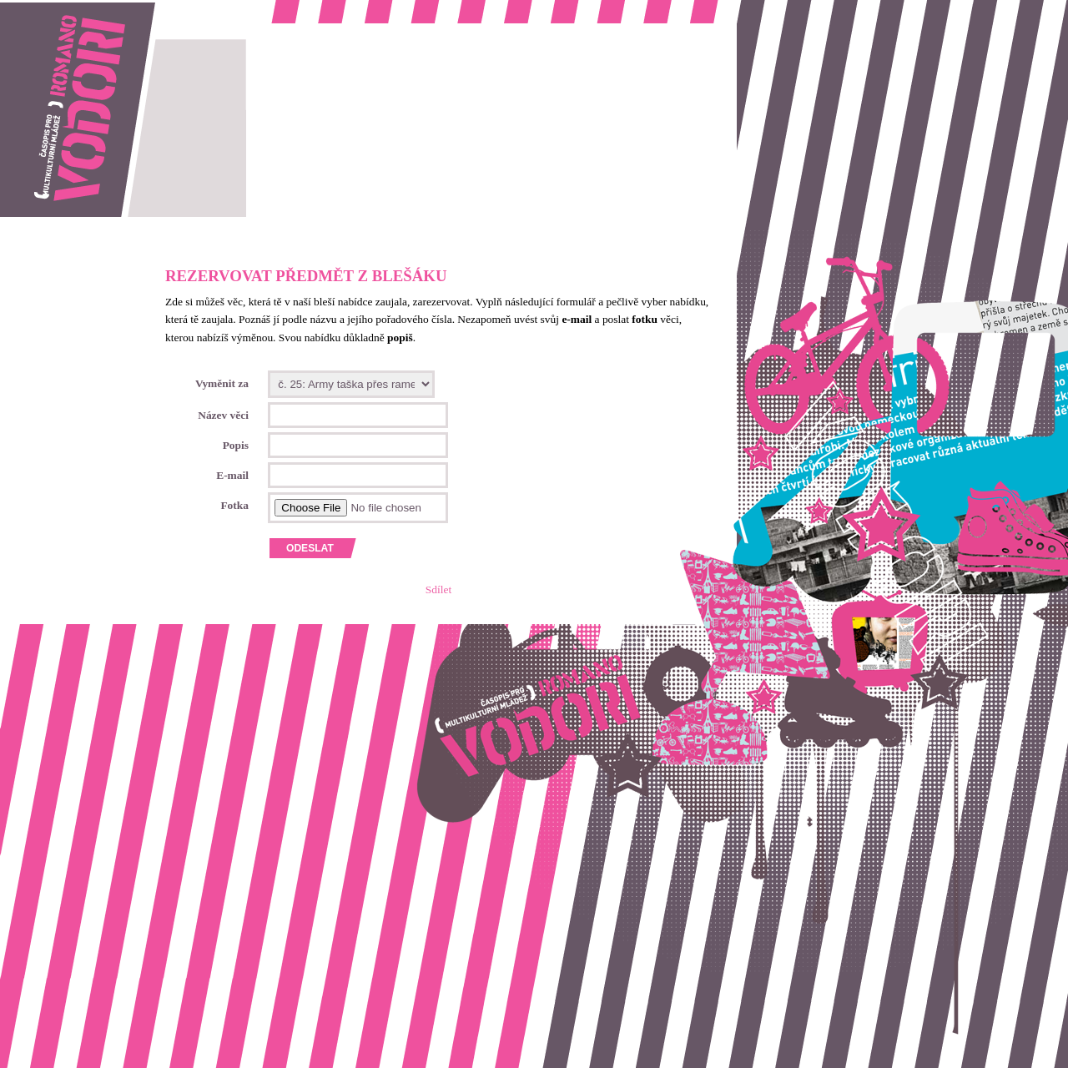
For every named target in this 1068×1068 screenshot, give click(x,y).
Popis (236, 445)
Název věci (223, 415)
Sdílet (438, 589)
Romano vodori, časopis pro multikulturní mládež (112, 9)
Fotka (234, 505)
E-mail (232, 475)
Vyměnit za (222, 383)
